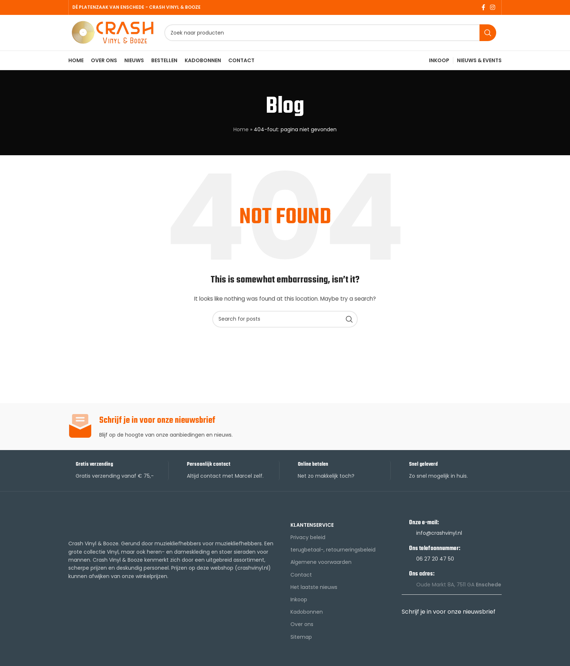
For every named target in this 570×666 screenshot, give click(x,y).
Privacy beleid (307, 540)
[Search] (331, 34)
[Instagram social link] (493, 7)
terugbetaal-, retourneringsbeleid (333, 552)
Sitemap (301, 639)
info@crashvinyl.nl (439, 535)
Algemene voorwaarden (321, 565)
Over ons (301, 627)
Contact (301, 577)
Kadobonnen (306, 614)
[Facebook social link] (483, 7)
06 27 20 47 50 (435, 561)
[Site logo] (113, 33)
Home (241, 132)
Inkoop (298, 602)
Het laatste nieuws (313, 590)
